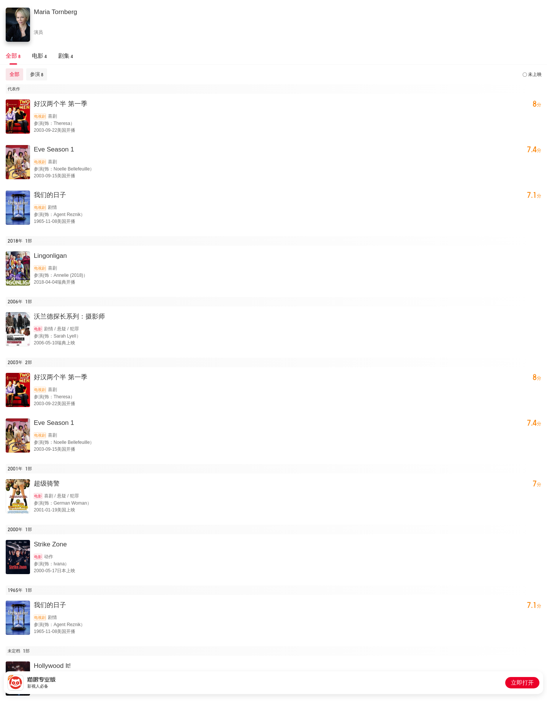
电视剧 (40, 116)
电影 (38, 329)
